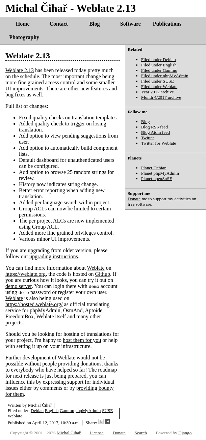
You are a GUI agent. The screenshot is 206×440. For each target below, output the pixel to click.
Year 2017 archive (157, 91)
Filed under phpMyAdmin (164, 75)
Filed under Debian (158, 59)
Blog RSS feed (154, 126)
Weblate (96, 268)
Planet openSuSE (156, 178)
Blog (94, 24)
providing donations (79, 363)
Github (102, 274)
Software (130, 24)
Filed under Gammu (159, 70)
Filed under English (159, 64)
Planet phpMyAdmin (160, 173)
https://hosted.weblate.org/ (33, 304)
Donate (134, 198)
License (96, 432)
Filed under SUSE (157, 81)
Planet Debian (153, 167)
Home (23, 24)
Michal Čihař (40, 405)
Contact (58, 24)
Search (141, 432)
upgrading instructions (53, 256)
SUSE (107, 410)
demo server (18, 286)
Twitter (147, 137)
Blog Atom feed (155, 132)
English (52, 410)
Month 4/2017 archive (161, 97)
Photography (24, 37)
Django (184, 432)
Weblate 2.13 (27, 55)
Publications (167, 24)
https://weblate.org (25, 274)
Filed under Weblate (159, 86)
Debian (37, 410)
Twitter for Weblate (158, 143)
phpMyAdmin (88, 410)
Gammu (67, 410)
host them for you (82, 340)
